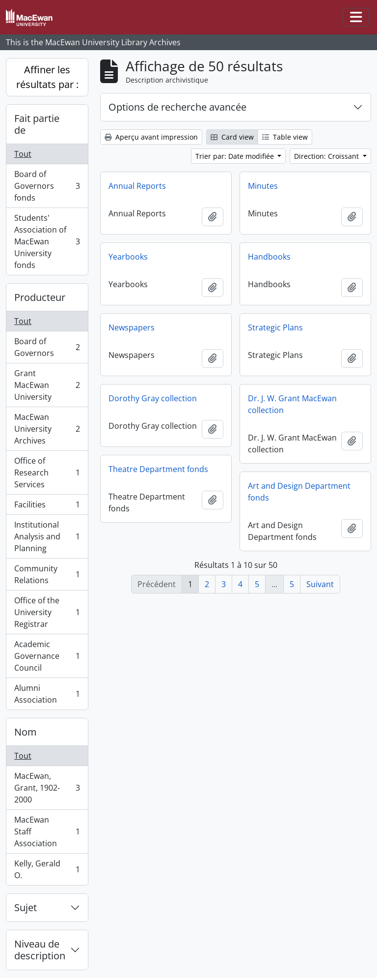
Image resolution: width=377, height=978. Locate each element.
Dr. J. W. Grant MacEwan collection (292, 404)
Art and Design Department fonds (299, 491)
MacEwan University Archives (47, 429)
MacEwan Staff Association (47, 831)
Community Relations (47, 574)
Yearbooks (128, 256)
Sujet (25, 907)
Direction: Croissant (327, 156)
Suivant (320, 584)
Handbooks (269, 256)
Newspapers (131, 327)
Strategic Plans (275, 327)
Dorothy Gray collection (152, 398)
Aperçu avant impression (151, 137)
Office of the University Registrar (47, 612)
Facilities (47, 507)
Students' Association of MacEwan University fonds (47, 241)
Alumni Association (47, 693)
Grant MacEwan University (47, 385)
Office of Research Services (47, 472)
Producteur (39, 297)
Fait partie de (36, 124)
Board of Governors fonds (47, 186)
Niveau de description (39, 949)
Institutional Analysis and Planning (47, 536)
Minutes (263, 185)
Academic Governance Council (47, 656)
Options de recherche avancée (177, 107)
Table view (285, 137)
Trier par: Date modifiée (235, 156)
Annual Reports (137, 185)
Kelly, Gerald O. (47, 869)
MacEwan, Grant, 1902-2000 (47, 788)
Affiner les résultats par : (47, 77)
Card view (232, 137)
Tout (22, 153)
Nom (25, 732)
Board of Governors (47, 347)
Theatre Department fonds (158, 469)
